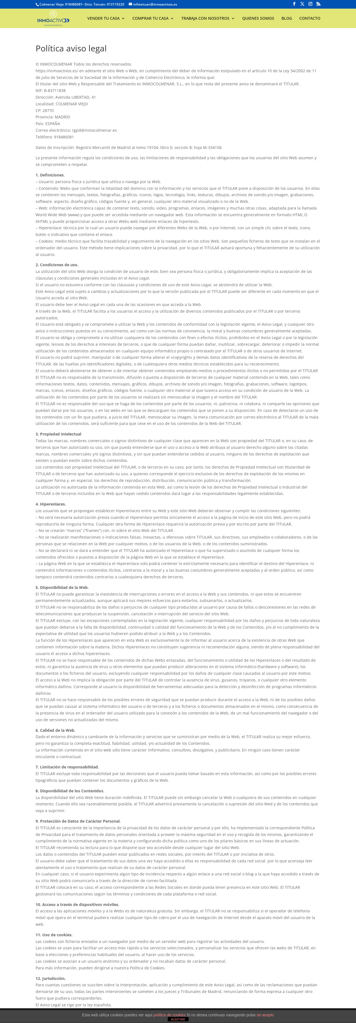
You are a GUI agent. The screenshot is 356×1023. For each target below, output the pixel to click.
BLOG (286, 18)
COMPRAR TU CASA (150, 18)
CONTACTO (309, 18)
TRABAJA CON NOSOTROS (205, 18)
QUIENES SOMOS (258, 18)
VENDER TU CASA (103, 18)
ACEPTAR (178, 1019)
